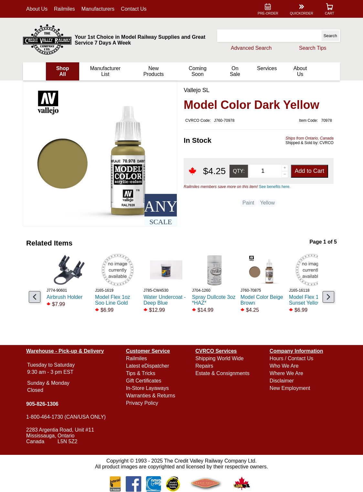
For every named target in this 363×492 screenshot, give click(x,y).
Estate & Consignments (222, 373)
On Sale (235, 71)
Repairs (204, 366)
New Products (153, 71)
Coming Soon (198, 71)
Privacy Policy (142, 403)
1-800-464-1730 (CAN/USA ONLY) (66, 417)
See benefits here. (274, 186)
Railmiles (64, 9)
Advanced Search (251, 48)
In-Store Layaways (147, 388)
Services (267, 68)
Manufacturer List (105, 71)
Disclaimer (282, 380)
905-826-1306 (42, 404)
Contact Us (133, 9)
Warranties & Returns (150, 395)
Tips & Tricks (140, 373)
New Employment (290, 388)
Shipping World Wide (219, 358)
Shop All (62, 71)
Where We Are (286, 373)
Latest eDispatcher (147, 366)
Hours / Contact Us (291, 358)
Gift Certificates (143, 380)
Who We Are (284, 366)
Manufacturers (97, 9)
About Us (37, 9)
